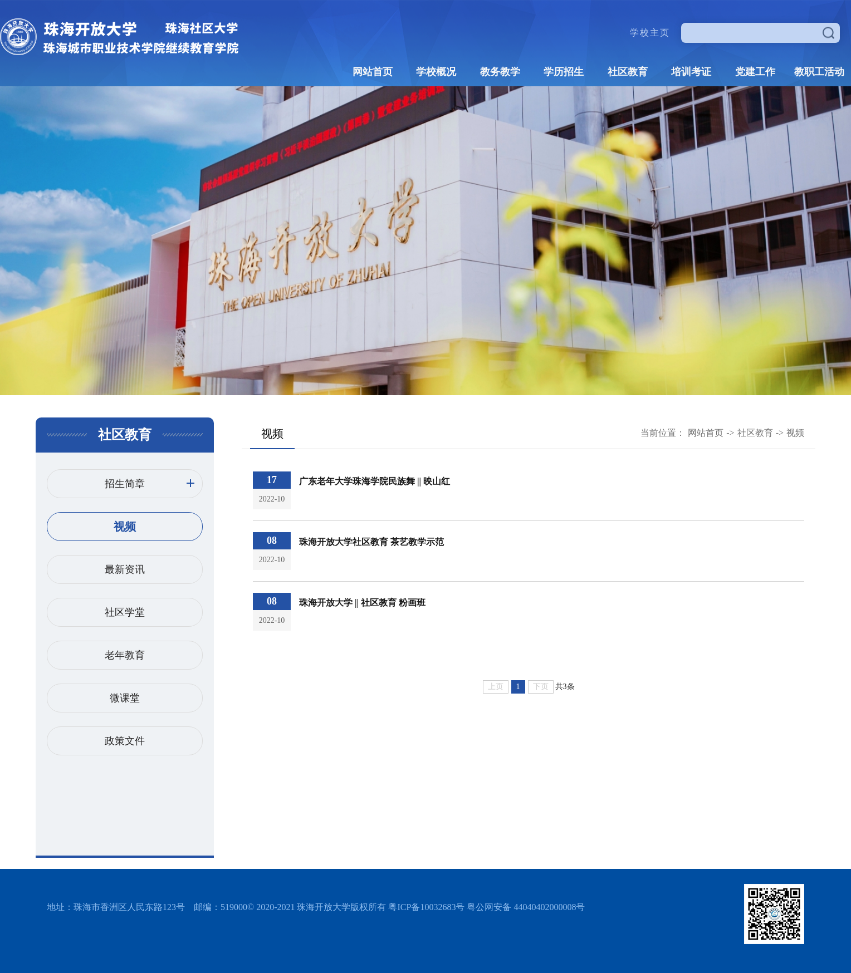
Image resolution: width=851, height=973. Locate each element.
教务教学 (500, 71)
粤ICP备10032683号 (426, 907)
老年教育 (125, 655)
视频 (125, 526)
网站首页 (373, 71)
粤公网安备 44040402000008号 (526, 907)
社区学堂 (125, 612)
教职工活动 (819, 71)
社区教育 (628, 71)
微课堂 (125, 698)
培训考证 (691, 71)
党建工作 (755, 71)
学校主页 (650, 32)
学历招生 (564, 71)
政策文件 (125, 740)
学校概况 (436, 71)
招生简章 (125, 483)
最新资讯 (125, 569)
